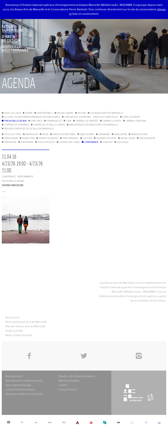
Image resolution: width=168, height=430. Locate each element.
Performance (70, 138)
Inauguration (147, 138)
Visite (45, 134)
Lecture (87, 138)
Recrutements (14, 376)
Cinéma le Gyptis (112, 121)
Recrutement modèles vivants (23, 380)
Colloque (122, 142)
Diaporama (27, 142)
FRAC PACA (36, 121)
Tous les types (12, 134)
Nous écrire (12, 317)
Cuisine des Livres (69, 142)
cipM (68, 121)
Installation (128, 138)
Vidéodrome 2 (45, 113)
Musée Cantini (65, 113)
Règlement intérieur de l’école (24, 394)
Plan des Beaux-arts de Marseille (25, 326)
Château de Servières (16, 125)
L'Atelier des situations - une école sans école (91, 117)
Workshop (32, 134)
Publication (11, 138)
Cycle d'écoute (46, 142)
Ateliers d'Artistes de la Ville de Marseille (29, 129)
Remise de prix (139, 134)
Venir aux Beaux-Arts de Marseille (26, 322)
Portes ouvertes (48, 138)
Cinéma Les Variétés (87, 121)
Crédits (62, 385)
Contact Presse (67, 389)
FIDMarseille (54, 121)
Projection (28, 138)
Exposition (10, 142)
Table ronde (87, 134)
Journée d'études (106, 138)
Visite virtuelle (14, 331)
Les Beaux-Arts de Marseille (106, 113)
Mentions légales (69, 380)
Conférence (91, 142)
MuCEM (82, 113)
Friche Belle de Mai (15, 121)
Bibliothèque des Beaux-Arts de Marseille (93, 125)
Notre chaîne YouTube (18, 335)
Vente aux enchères (64, 134)
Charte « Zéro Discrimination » (76, 376)
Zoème (29, 113)
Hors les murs (131, 117)
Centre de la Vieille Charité (49, 125)
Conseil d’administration (20, 389)
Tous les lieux (12, 113)
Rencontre (120, 134)
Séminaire (104, 134)
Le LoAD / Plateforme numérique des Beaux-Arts (32, 117)
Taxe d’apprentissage (18, 385)
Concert (108, 142)
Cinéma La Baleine (136, 121)
